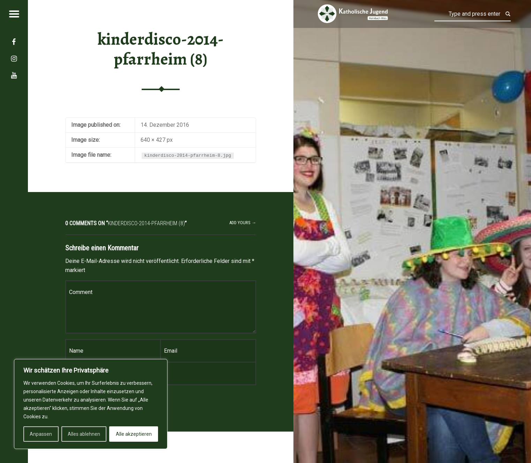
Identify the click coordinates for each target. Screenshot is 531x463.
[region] (90, 404)
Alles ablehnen (84, 434)
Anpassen (41, 434)
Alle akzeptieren (134, 434)
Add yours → (242, 222)
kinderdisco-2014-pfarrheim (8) (161, 49)
